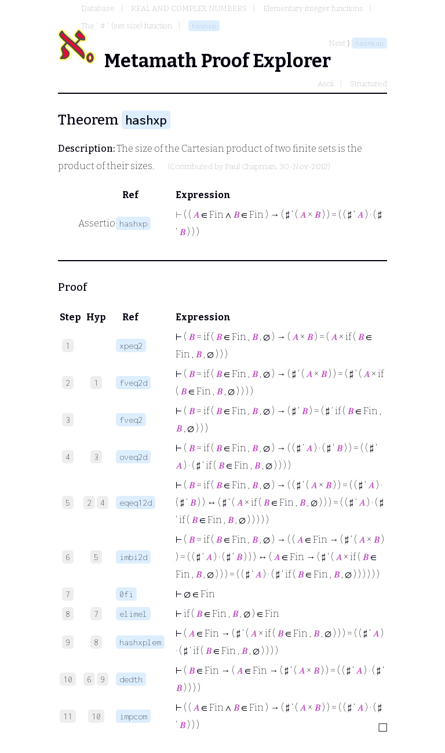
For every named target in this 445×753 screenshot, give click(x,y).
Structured (368, 83)
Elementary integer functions (313, 8)
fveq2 (131, 420)
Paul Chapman (250, 166)
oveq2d (133, 457)
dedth (131, 679)
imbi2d (133, 557)
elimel (133, 614)
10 (96, 716)
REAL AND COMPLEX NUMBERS (189, 8)
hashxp (204, 26)
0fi (126, 594)
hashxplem (140, 642)
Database (98, 8)
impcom (133, 716)
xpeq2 (131, 345)
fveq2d (133, 383)
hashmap (369, 43)
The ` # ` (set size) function (126, 25)
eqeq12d (135, 502)
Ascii (326, 83)
